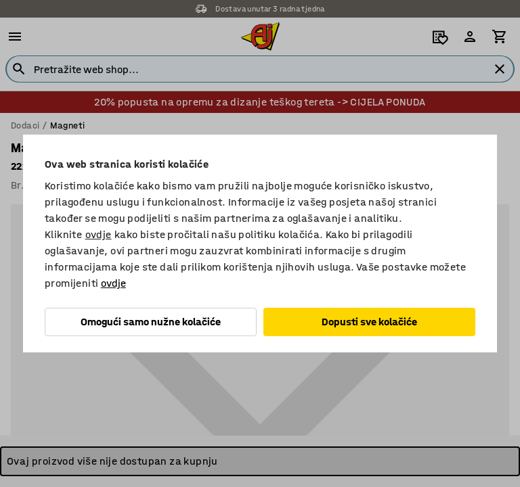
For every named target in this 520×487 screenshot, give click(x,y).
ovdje (98, 234)
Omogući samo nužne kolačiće (151, 321)
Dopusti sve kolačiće (369, 321)
